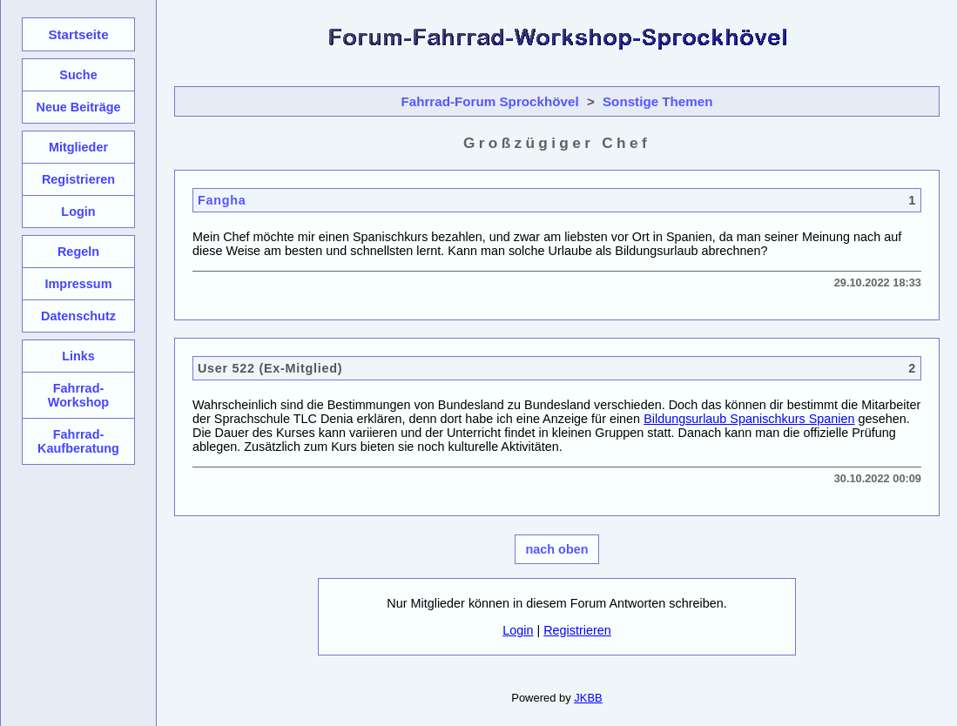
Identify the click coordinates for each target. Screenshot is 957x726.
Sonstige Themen (658, 101)
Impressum (77, 284)
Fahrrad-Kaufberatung (78, 441)
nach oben (557, 549)
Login (517, 630)
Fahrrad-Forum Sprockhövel (489, 101)
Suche (78, 75)
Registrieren (577, 630)
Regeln (78, 252)
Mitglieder (78, 147)
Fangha (222, 200)
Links (78, 356)
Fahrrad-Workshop (78, 395)
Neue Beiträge (78, 107)
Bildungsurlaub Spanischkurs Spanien (749, 419)
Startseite (78, 34)
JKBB (588, 697)
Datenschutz (78, 316)
